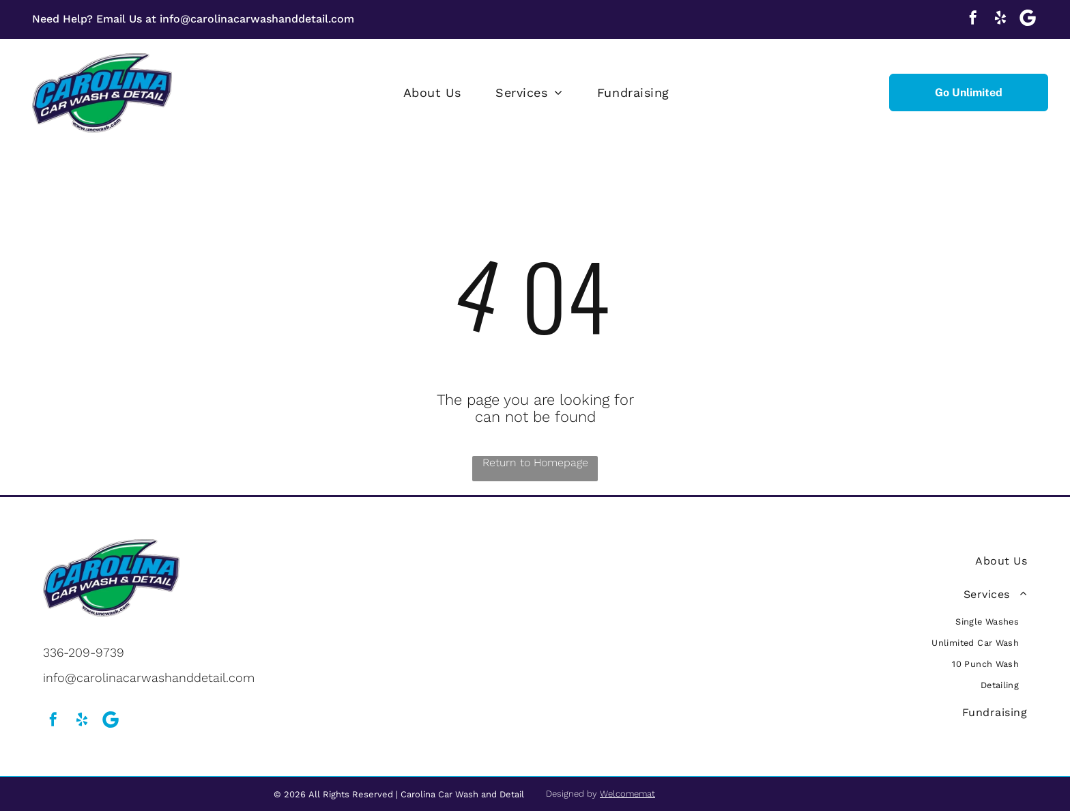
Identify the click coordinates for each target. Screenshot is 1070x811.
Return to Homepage (535, 462)
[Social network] (1027, 19)
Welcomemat (627, 793)
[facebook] (973, 19)
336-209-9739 (83, 652)
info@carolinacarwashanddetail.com (257, 18)
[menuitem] (432, 93)
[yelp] (1000, 19)
